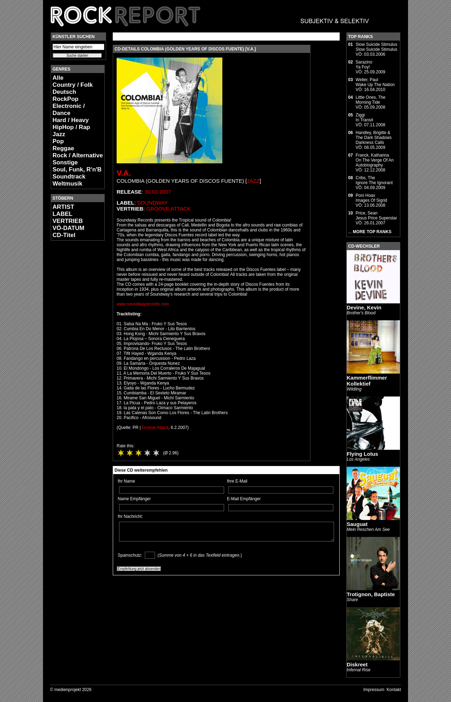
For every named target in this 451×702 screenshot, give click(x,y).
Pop (58, 141)
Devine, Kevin (364, 307)
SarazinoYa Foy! (364, 64)
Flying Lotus (362, 454)
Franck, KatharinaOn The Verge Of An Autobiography (375, 160)
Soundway (152, 203)
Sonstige (65, 162)
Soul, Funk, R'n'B (76, 169)
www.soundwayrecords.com (143, 304)
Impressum (373, 689)
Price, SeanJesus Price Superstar (376, 215)
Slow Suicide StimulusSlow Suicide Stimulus (376, 47)
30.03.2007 (157, 192)
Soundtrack (69, 176)
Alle (57, 77)
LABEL (62, 214)
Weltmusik (67, 183)
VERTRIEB (67, 221)
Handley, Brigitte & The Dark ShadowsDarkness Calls (373, 137)
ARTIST (63, 207)
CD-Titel (63, 235)
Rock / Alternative (77, 155)
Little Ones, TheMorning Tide (370, 100)
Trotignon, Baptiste (371, 594)
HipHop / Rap (71, 127)
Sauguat (357, 524)
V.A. (124, 173)
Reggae (63, 148)
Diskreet (357, 664)
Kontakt (394, 689)
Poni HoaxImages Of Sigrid (371, 198)
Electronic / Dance (68, 109)
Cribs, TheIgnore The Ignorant (374, 180)
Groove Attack (168, 209)
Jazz (58, 134)
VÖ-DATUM (68, 228)
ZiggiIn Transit (364, 117)
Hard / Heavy (70, 120)
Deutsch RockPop (65, 95)
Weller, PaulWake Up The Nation (375, 82)
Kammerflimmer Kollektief (367, 381)
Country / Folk (72, 84)
